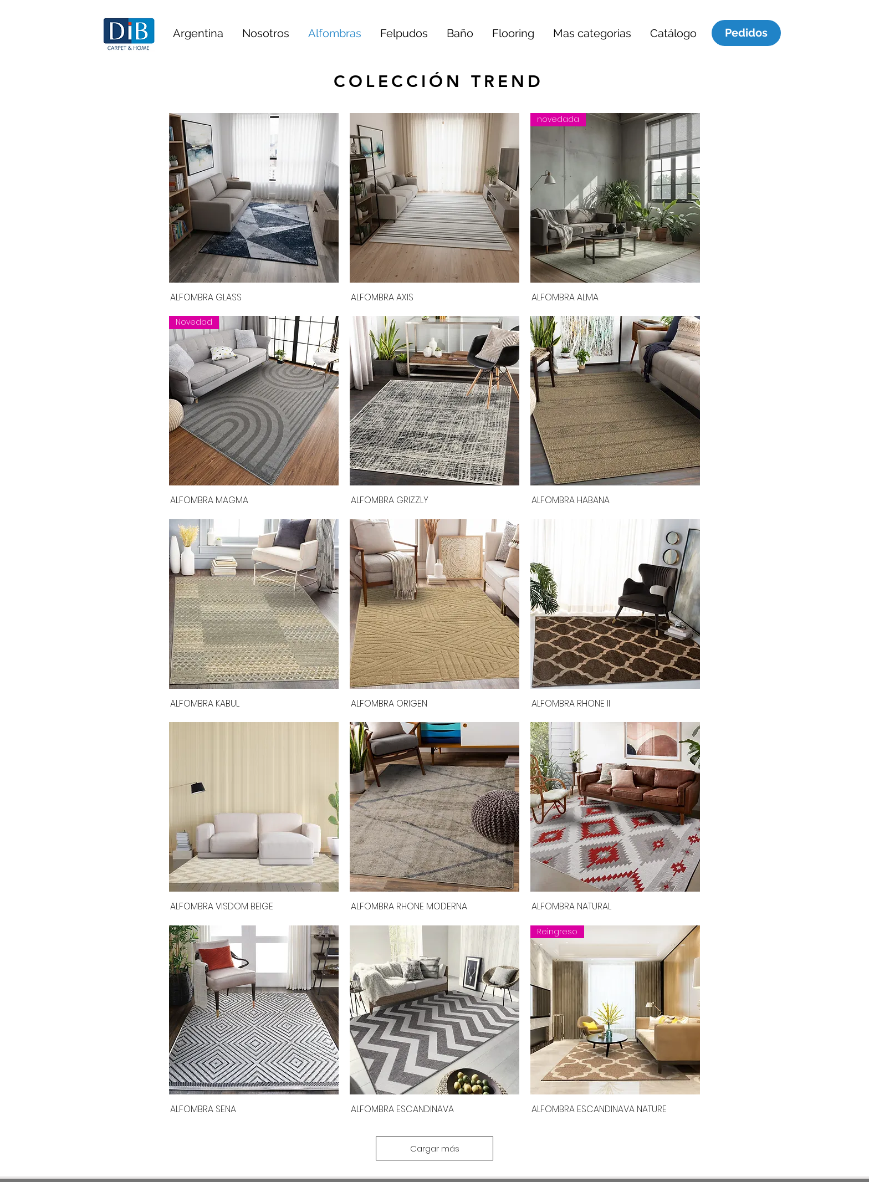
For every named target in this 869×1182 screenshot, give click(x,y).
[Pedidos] (746, 33)
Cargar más (434, 1148)
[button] (198, 32)
